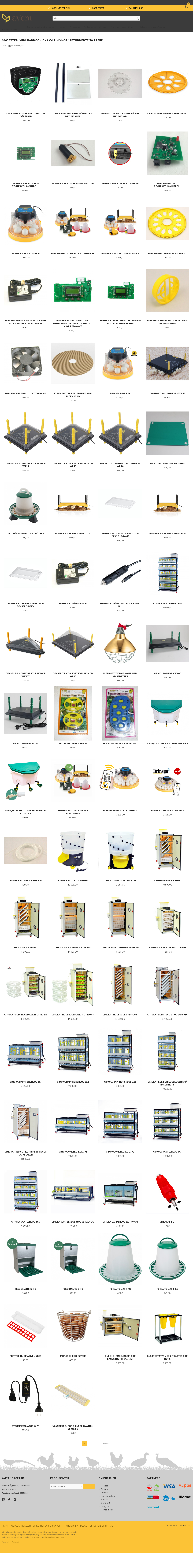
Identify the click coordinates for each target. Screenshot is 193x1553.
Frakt (5, 1526)
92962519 (13, 1489)
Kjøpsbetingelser (21, 1526)
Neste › (106, 1443)
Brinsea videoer (108, 1496)
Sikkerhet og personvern (47, 1526)
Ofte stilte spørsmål (101, 1526)
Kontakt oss (107, 1510)
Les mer (37, 1537)
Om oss (104, 1492)
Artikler (104, 1499)
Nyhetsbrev (71, 1526)
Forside (104, 1486)
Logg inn (105, 1506)
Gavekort (105, 1503)
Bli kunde (105, 1489)
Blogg (83, 1526)
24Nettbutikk (15, 1542)
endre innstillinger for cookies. (53, 1537)
